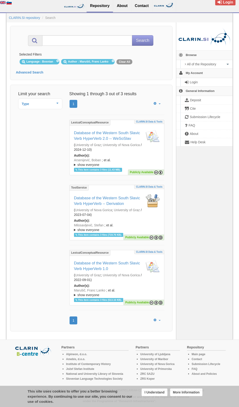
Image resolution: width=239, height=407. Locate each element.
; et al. (117, 162)
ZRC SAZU (147, 373)
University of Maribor (154, 359)
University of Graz (88, 145)
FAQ (194, 369)
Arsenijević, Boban (87, 160)
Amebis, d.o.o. (75, 359)
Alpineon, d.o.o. (76, 354)
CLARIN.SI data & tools (149, 121)
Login (225, 2)
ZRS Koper (147, 378)
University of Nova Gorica (121, 145)
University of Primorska (156, 369)
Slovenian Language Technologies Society (94, 378)
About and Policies (204, 373)
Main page (198, 354)
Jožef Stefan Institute (80, 369)
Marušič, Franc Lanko (89, 290)
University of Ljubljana (155, 354)
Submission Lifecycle (206, 364)
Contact (197, 359)
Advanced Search (29, 72)
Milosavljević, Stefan (89, 225)
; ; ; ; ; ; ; (117, 162)
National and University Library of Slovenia (94, 373)
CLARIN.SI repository (24, 18)
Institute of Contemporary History (88, 364)
